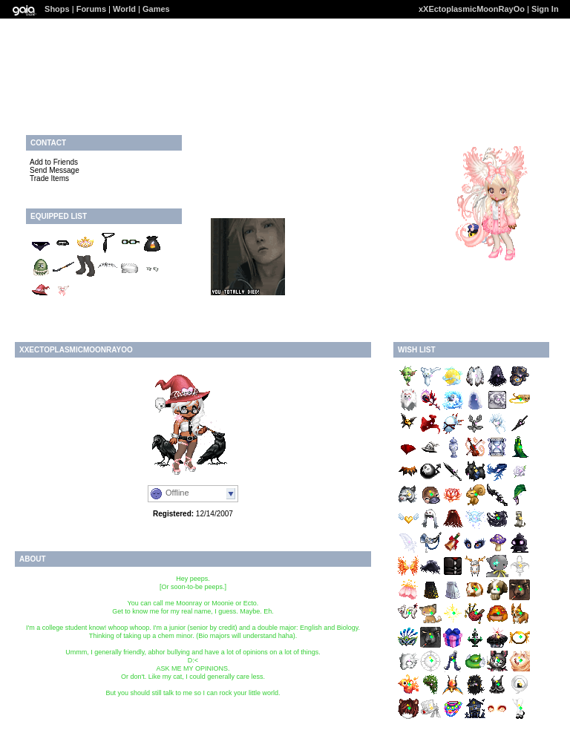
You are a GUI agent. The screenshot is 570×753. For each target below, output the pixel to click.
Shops (57, 8)
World (124, 8)
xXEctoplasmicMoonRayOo (472, 8)
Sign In (545, 8)
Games (156, 8)
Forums (91, 8)
